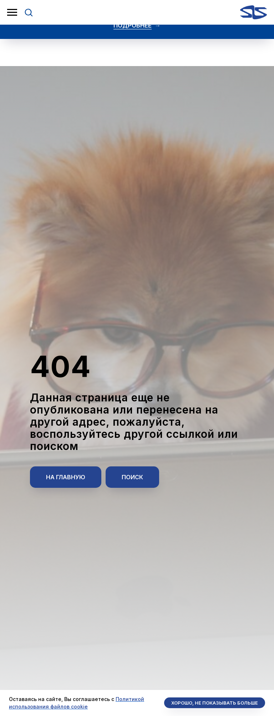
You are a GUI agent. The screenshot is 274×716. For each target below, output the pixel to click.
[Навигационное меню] (12, 12)
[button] (28, 12)
